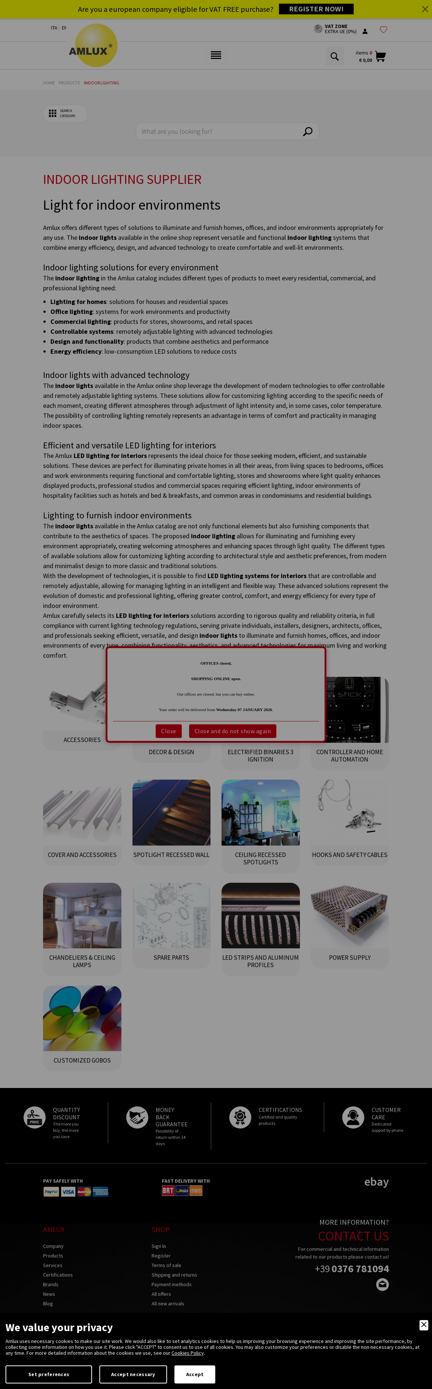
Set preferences (48, 1374)
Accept (195, 1374)
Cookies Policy (187, 1353)
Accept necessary (133, 1374)
